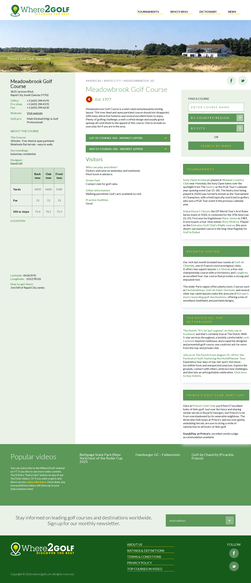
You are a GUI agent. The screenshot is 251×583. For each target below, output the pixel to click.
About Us (134, 544)
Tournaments (148, 11)
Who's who (179, 11)
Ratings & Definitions (145, 550)
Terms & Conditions (144, 557)
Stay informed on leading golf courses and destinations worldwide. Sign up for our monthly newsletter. (84, 520)
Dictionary (208, 11)
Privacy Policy (139, 563)
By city (198, 128)
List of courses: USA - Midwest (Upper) (128, 137)
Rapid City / (113, 80)
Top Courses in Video (144, 569)
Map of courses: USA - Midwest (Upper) (128, 148)
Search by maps (216, 145)
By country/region (210, 117)
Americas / (94, 80)
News (232, 11)
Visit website (35, 113)
